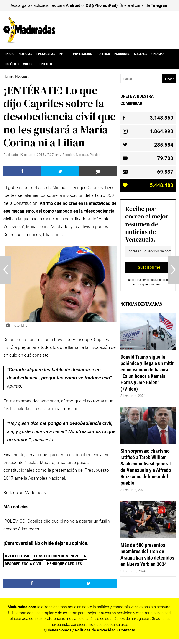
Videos (28, 64)
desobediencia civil (23, 563)
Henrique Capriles (64, 563)
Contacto (45, 64)
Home (8, 76)
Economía (122, 54)
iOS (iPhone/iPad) (101, 5)
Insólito (12, 64)
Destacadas (45, 54)
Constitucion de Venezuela (60, 556)
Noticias (25, 54)
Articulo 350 (17, 556)
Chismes (157, 54)
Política (103, 54)
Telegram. (160, 5)
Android (73, 5)
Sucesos (140, 54)
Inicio (9, 54)
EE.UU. (64, 54)
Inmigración (82, 54)
